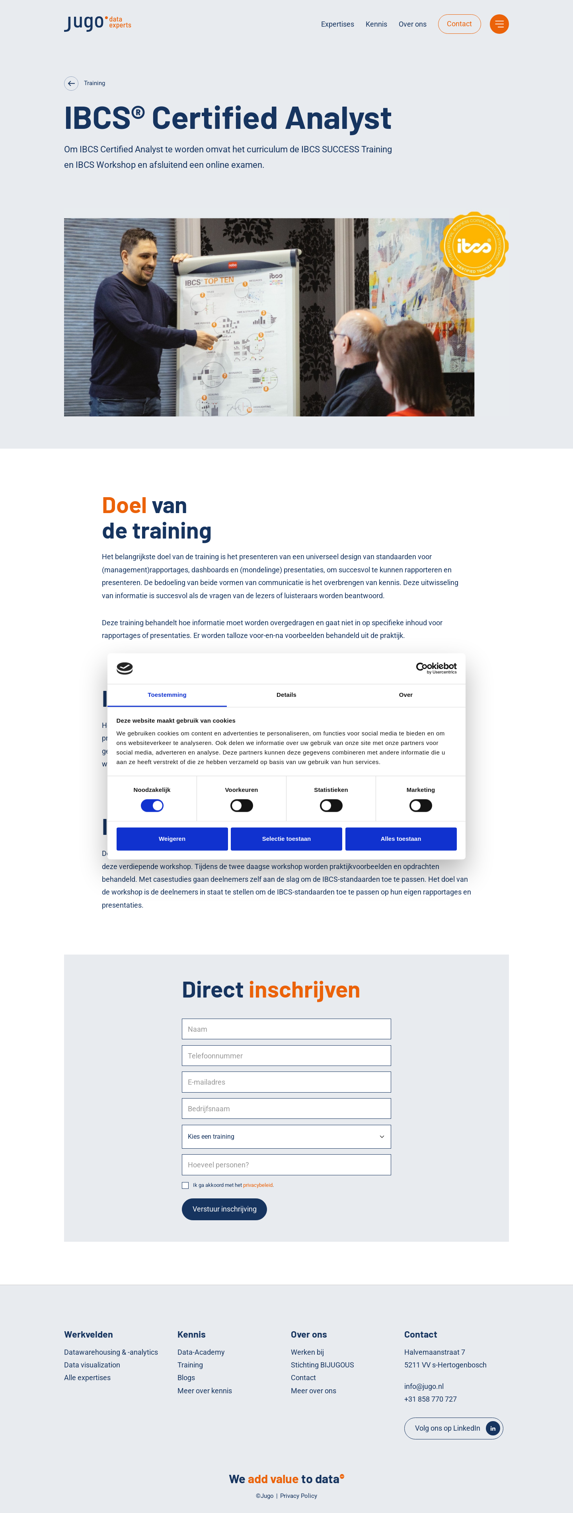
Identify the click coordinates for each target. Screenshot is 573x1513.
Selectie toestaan (286, 838)
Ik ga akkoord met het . (233, 1185)
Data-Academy (201, 1352)
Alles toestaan (401, 838)
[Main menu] (499, 24)
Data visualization (92, 1365)
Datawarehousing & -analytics (111, 1352)
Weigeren (172, 838)
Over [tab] (406, 694)
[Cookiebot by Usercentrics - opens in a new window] (422, 669)
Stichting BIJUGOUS (322, 1365)
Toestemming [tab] (167, 694)
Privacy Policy (298, 1495)
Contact (459, 23)
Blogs (186, 1377)
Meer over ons (313, 1391)
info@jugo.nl (424, 1386)
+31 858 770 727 (430, 1399)
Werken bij (307, 1352)
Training (94, 83)
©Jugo (265, 1495)
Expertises (337, 24)
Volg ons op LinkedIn (447, 1428)
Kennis (376, 24)
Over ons (413, 24)
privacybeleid (258, 1185)
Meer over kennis (204, 1391)
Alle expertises (87, 1377)
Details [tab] (286, 694)
